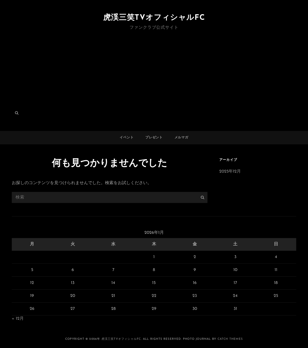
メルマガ (181, 137)
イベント (127, 137)
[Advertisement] (154, 67)
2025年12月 (230, 171)
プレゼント (154, 137)
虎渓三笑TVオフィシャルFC (154, 18)
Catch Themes (230, 339)
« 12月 (18, 318)
